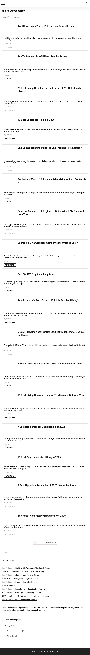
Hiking (7, 625)
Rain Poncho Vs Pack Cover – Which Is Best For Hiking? (48, 300)
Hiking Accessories (14, 631)
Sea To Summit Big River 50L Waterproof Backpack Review (26, 568)
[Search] (86, 3)
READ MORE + (10, 47)
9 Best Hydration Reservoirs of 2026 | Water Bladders (47, 485)
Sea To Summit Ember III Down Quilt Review (20, 582)
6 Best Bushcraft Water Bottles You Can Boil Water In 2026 (50, 363)
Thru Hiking (11, 636)
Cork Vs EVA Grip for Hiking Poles (36, 274)
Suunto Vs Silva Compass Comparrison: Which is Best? (48, 242)
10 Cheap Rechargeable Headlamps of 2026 (42, 515)
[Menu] (3, 3)
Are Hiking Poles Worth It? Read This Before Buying (46, 26)
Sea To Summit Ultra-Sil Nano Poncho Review (42, 56)
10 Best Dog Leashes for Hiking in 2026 (39, 457)
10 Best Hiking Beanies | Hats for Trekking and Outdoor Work (51, 395)
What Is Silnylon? (9, 585)
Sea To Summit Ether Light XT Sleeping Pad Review (23, 592)
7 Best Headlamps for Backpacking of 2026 (41, 426)
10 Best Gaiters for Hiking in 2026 (36, 119)
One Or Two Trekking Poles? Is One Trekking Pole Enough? (50, 147)
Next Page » (51, 542)
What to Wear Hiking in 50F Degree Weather (20, 578)
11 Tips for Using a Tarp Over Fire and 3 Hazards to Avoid (25, 596)
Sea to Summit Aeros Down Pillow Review (19, 600)
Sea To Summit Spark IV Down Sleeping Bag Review (23, 589)
